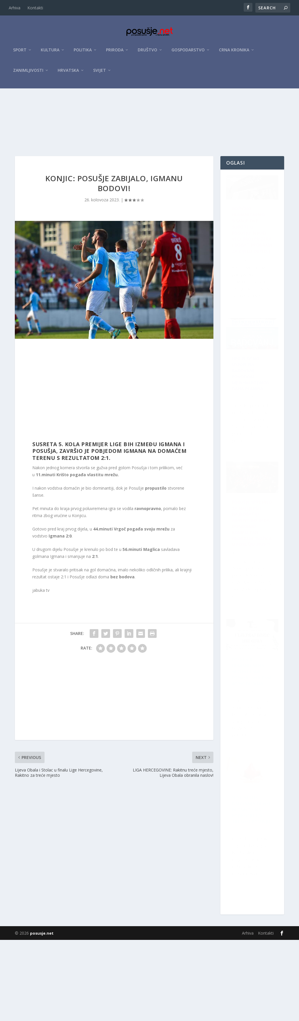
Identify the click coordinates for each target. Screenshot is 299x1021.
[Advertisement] (149, 135)
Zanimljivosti (28, 73)
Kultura (50, 52)
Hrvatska (68, 73)
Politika (83, 52)
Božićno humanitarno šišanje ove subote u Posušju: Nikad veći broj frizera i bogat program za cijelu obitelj (250, 272)
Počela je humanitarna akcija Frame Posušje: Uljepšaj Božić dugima (252, 887)
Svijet (99, 73)
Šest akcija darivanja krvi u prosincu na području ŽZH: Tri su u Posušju (249, 596)
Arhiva (14, 8)
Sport (19, 52)
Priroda (114, 52)
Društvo (147, 52)
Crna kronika (234, 52)
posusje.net (42, 1014)
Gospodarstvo (188, 52)
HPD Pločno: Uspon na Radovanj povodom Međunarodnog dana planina (253, 738)
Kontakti (35, 8)
